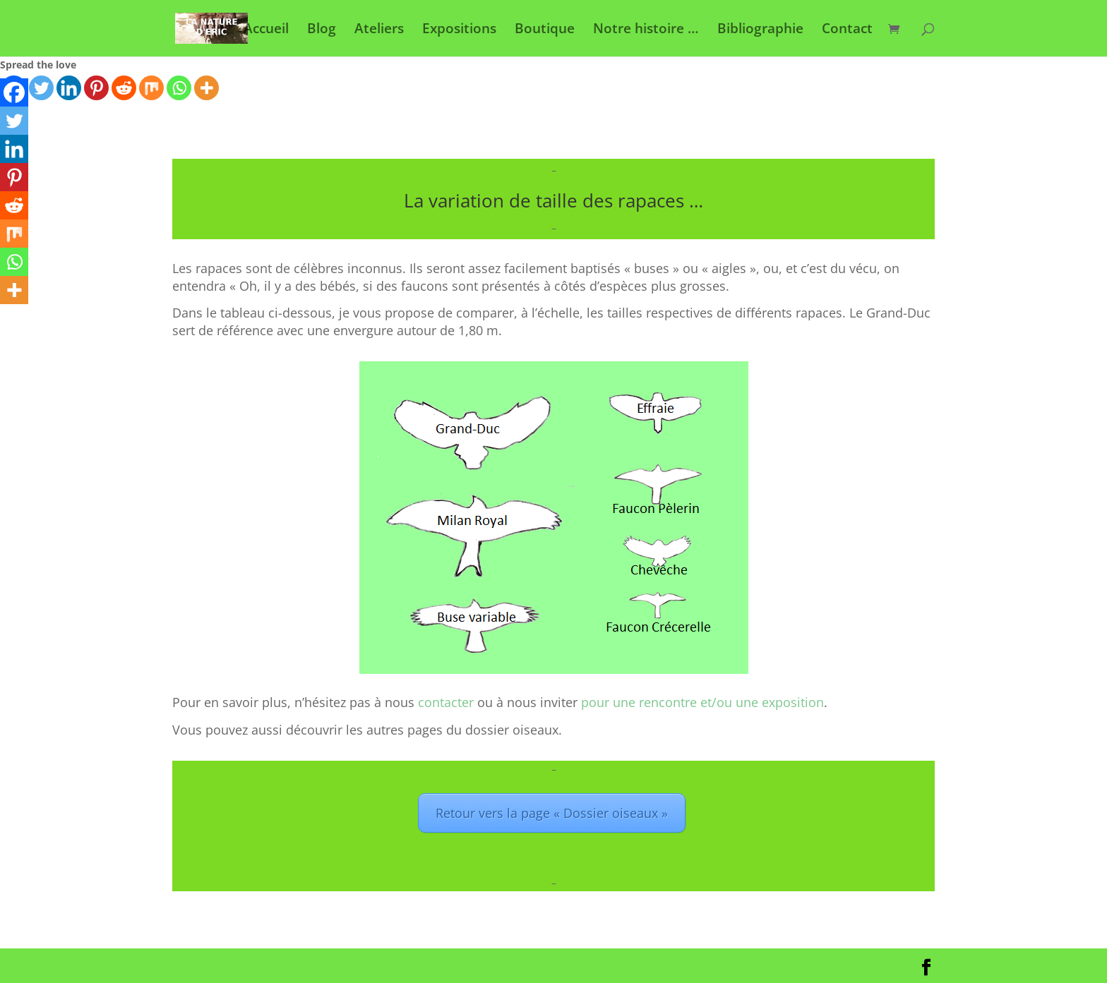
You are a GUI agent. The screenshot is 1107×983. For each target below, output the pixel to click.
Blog (321, 30)
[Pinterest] (96, 88)
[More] (206, 88)
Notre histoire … (646, 30)
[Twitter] (41, 88)
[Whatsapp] (179, 88)
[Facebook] (14, 92)
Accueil (266, 30)
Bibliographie (760, 30)
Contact (847, 30)
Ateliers (379, 30)
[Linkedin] (68, 88)
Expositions (459, 30)
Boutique (545, 30)
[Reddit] (124, 88)
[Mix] (151, 88)
